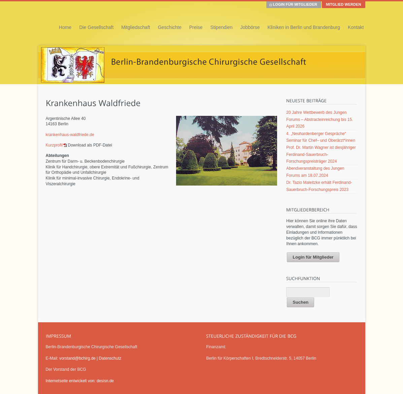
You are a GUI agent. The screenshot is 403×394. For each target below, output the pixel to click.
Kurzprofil (54, 145)
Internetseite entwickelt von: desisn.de (80, 381)
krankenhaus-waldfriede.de (70, 134)
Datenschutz (110, 358)
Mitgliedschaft (135, 27)
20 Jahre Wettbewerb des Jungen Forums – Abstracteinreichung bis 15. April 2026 (319, 119)
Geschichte (169, 27)
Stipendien (221, 27)
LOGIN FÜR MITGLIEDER (295, 4)
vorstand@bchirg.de (77, 358)
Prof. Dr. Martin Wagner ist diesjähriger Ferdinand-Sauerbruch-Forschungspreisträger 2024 (321, 154)
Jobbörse (250, 27)
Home (65, 27)
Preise (196, 27)
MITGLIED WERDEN (343, 4)
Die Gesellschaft (96, 27)
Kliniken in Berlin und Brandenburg (303, 27)
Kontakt (356, 27)
